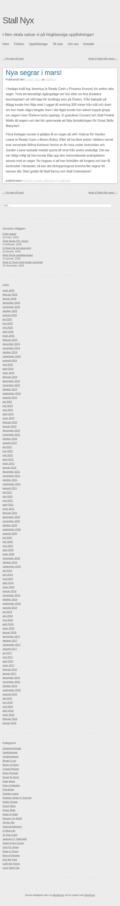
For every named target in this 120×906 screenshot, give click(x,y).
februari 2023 (10, 422)
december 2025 (11, 302)
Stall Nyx (18, 20)
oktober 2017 (10, 640)
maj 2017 (8, 657)
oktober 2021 (10, 480)
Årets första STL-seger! (15, 241)
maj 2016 (8, 706)
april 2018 (8, 624)
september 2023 (12, 393)
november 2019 (11, 558)
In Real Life (9, 830)
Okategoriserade (12, 748)
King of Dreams (11, 855)
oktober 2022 (10, 438)
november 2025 (11, 306)
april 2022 (8, 459)
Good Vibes (9, 806)
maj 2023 (8, 409)
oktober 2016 (10, 686)
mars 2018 (8, 628)
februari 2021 (10, 512)
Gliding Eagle (10, 801)
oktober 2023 (10, 389)
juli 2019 (7, 570)
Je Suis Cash (10, 834)
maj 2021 (8, 500)
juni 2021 (8, 496)
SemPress (89, 895)
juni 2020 (8, 541)
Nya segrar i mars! (34, 72)
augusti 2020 (10, 533)
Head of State (10, 814)
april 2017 (8, 661)
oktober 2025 (10, 311)
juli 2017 (7, 653)
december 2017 (11, 636)
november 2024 (11, 348)
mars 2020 (8, 554)
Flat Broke (8, 789)
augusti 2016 (10, 694)
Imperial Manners (12, 826)
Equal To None (11, 777)
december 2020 (11, 517)
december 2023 (11, 381)
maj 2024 (8, 364)
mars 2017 (8, 665)
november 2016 (11, 681)
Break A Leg (9, 760)
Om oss (73, 44)
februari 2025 (10, 339)
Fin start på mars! (13, 58)
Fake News (9, 781)
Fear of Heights (11, 785)
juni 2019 (8, 574)
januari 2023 (9, 426)
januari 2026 (9, 298)
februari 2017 (10, 669)
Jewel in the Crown (13, 843)
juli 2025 (7, 319)
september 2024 (12, 356)
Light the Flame (11, 863)
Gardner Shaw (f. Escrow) (17, 797)
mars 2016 (8, 714)
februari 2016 (10, 718)
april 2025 (8, 331)
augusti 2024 (10, 360)
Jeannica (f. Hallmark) (57, 180)
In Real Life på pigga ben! (17, 248)
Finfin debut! (9, 233)
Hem (6, 44)
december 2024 (11, 344)
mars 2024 (8, 372)
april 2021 (8, 504)
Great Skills (9, 810)
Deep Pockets (10, 773)
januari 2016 (9, 723)
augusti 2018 (10, 607)
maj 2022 (8, 455)
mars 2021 (8, 508)
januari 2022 (9, 467)
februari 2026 (10, 294)
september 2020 (12, 529)
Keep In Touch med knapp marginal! (23, 262)
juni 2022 (8, 451)
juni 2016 (8, 702)
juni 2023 (8, 405)
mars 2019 (8, 587)
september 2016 (12, 690)
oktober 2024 (10, 352)
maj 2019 (8, 578)
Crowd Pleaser (11, 768)
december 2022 (11, 430)
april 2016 (8, 710)
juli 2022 (7, 447)
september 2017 (12, 644)
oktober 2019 (10, 562)
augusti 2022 (10, 442)
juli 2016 (7, 698)
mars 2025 (8, 335)
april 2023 (8, 414)
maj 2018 (8, 620)
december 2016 (11, 677)
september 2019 (12, 566)
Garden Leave (33, 180)
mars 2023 (8, 418)
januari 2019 (9, 591)
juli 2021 (7, 492)
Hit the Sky (9, 822)
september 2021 (12, 484)
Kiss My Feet (10, 859)
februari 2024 (10, 377)
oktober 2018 (10, 599)
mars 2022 (8, 463)
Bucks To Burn (11, 764)
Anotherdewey (11, 756)
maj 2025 (8, 327)
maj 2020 (8, 545)
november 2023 (11, 385)
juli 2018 (7, 611)
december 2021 (11, 471)
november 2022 (11, 434)
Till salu (57, 44)
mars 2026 (8, 290)
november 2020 (11, 521)
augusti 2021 (10, 488)
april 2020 (8, 550)
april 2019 (8, 583)
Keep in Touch (10, 851)
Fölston (19, 44)
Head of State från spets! (102, 58)
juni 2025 (8, 323)
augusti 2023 (10, 397)
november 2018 (11, 595)
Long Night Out (11, 867)
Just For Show (11, 847)
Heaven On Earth (12, 818)
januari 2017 (9, 673)
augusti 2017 (10, 648)
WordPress (58, 895)
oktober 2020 (10, 525)
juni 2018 (8, 615)
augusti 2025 (10, 315)
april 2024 (8, 368)
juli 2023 (7, 401)
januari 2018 (9, 632)
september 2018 (12, 603)
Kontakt (88, 44)
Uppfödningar (38, 44)
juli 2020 (7, 537)
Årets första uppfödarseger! (18, 255)
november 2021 (11, 475)
